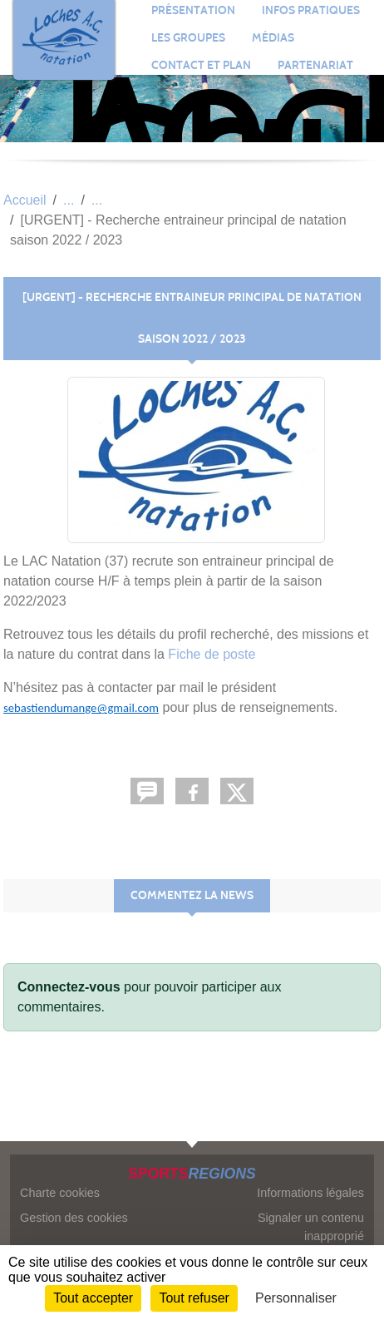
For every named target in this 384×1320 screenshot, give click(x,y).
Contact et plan (201, 65)
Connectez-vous (69, 987)
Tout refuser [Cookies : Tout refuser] (194, 1298)
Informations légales (310, 1192)
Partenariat (315, 65)
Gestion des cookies (74, 1217)
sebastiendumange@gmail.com (81, 707)
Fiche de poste (211, 654)
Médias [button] (273, 38)
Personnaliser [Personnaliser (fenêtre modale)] (296, 1298)
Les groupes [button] (188, 38)
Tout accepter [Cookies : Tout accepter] (93, 1298)
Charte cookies (60, 1192)
